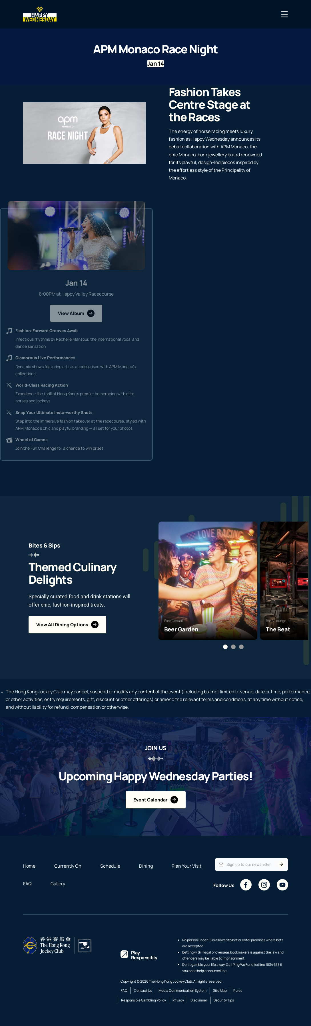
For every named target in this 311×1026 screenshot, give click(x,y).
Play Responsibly (144, 955)
